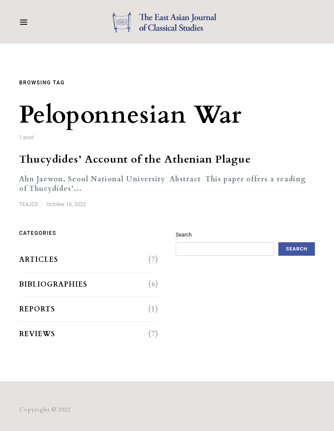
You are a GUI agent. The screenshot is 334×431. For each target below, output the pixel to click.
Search (184, 235)
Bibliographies (53, 284)
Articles (38, 259)
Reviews (37, 334)
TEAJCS (28, 204)
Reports (37, 309)
